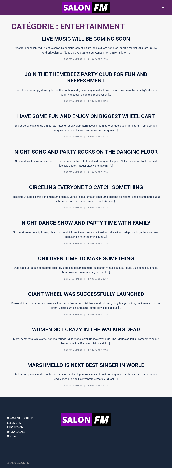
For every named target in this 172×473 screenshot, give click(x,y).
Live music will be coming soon (86, 39)
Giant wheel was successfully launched (86, 294)
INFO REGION (15, 427)
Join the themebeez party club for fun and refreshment (86, 77)
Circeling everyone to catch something (86, 187)
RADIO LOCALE (16, 431)
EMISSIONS (14, 422)
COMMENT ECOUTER (20, 418)
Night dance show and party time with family (86, 223)
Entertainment (73, 59)
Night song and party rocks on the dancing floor (86, 152)
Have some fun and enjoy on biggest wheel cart (86, 116)
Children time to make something (86, 258)
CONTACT (13, 436)
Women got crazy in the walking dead (86, 329)
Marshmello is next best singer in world (86, 365)
